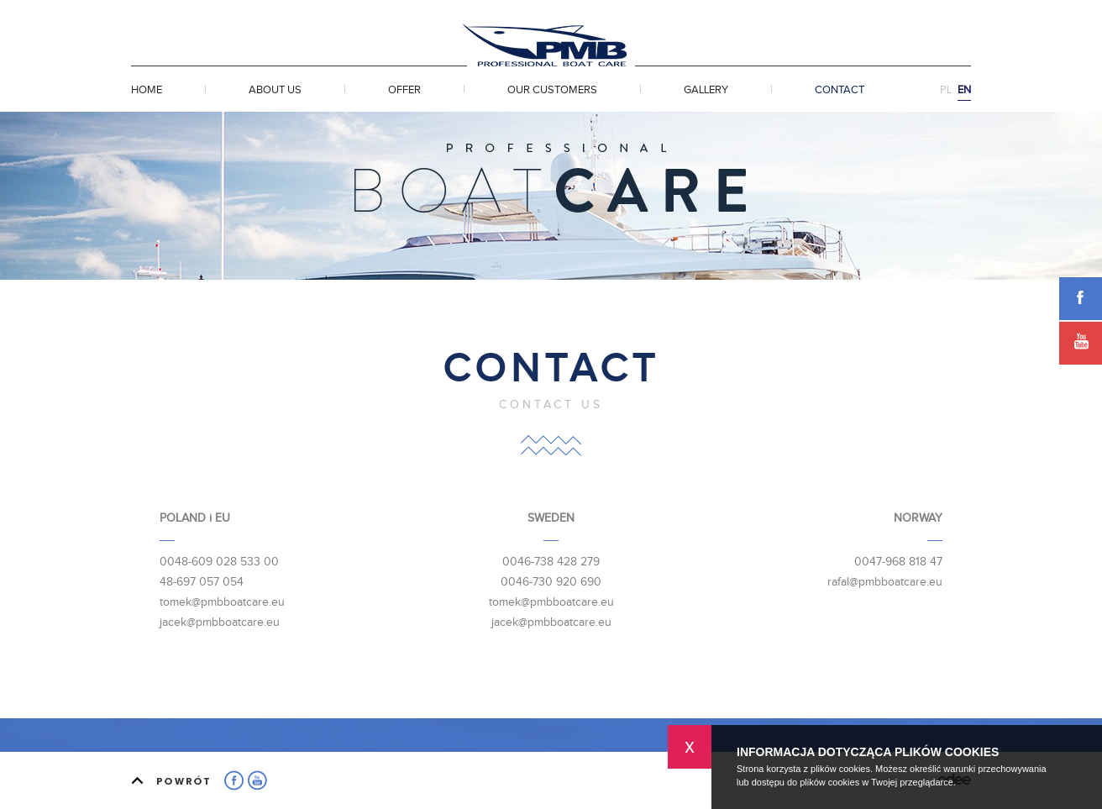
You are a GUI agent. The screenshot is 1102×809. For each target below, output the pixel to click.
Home (146, 90)
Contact (839, 90)
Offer (404, 90)
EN (964, 91)
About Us (275, 90)
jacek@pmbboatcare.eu (220, 622)
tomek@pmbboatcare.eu (222, 602)
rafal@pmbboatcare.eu (884, 582)
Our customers (552, 90)
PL (946, 90)
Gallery (706, 90)
